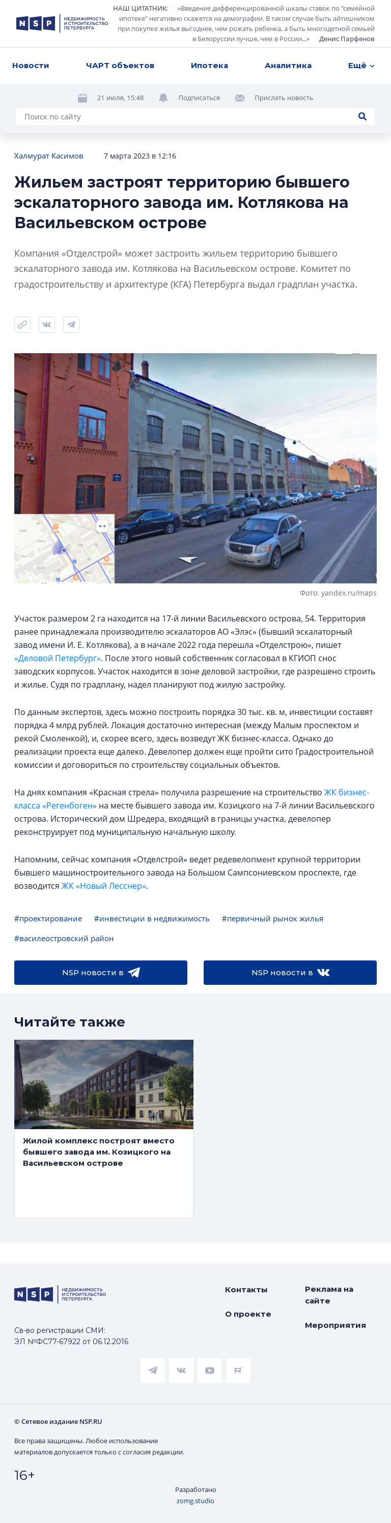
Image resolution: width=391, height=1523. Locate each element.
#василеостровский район (64, 938)
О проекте (248, 1314)
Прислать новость (284, 97)
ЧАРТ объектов (120, 65)
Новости (30, 65)
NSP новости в (101, 973)
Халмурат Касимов (48, 155)
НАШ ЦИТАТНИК (139, 8)
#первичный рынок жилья (272, 918)
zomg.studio (195, 1500)
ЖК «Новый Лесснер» (104, 885)
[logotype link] (62, 23)
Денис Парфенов (347, 38)
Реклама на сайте (329, 1295)
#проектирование (48, 918)
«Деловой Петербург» (57, 658)
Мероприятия (335, 1325)
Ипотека (209, 65)
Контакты (246, 1289)
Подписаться (199, 97)
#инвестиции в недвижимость (152, 918)
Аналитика (288, 65)
